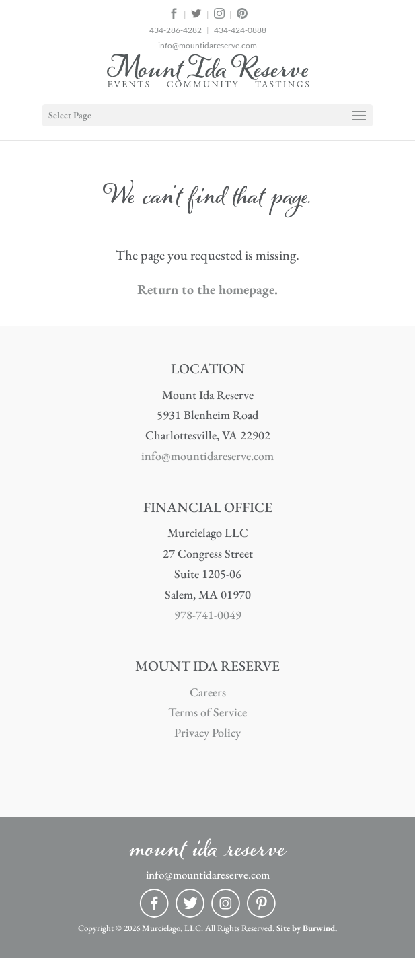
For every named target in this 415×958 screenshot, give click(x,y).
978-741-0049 (207, 614)
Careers (208, 692)
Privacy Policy (207, 732)
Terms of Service (207, 712)
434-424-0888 (240, 30)
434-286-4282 (175, 30)
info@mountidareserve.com (207, 45)
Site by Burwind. (306, 928)
